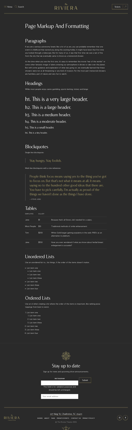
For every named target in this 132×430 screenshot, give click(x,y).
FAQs (53, 418)
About (47, 418)
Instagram (60, 378)
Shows (40, 418)
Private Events (63, 418)
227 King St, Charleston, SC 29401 (66, 413)
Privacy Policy (89, 418)
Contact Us (76, 418)
